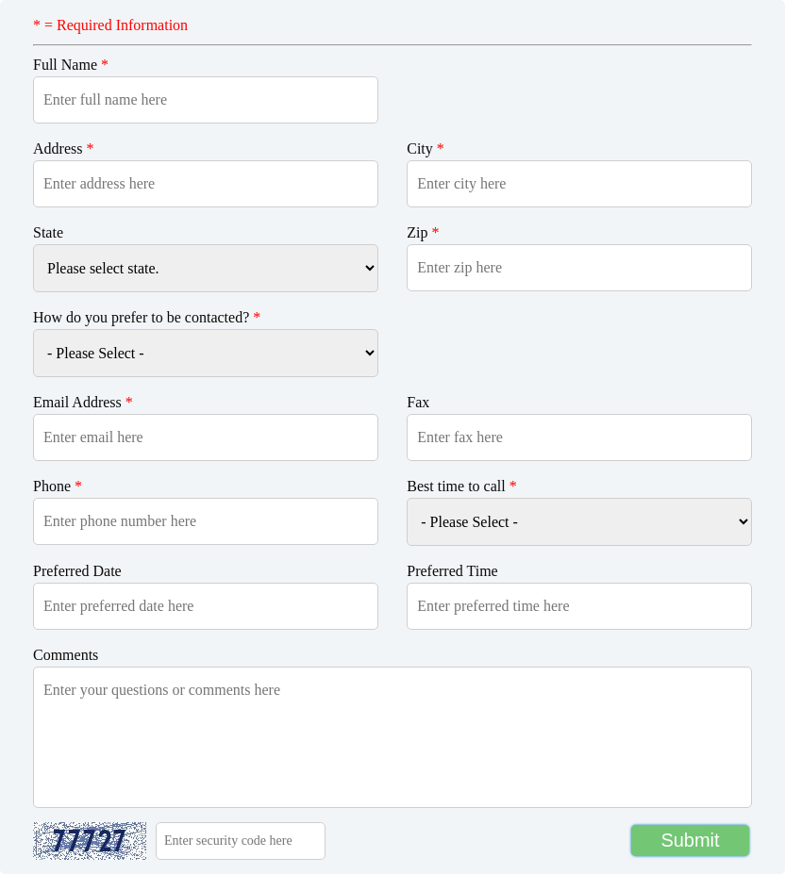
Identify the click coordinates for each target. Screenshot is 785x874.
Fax (418, 402)
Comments (65, 655)
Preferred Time (452, 571)
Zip (423, 232)
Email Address (83, 402)
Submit (689, 840)
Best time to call (461, 486)
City (425, 148)
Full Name (71, 65)
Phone (57, 486)
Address (63, 148)
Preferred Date (77, 571)
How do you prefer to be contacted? (146, 317)
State (48, 232)
